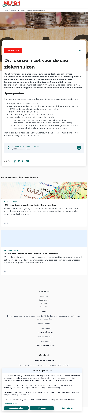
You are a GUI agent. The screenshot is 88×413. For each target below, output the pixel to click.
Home (6, 10)
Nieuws (13, 10)
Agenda (44, 303)
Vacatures (44, 307)
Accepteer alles (16, 408)
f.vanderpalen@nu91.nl (45, 345)
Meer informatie (10, 404)
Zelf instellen (67, 408)
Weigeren (42, 408)
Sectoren (44, 297)
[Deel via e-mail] (27, 161)
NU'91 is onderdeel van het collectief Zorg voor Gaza (30, 205)
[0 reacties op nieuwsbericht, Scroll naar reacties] (7, 161)
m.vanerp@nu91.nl (45, 332)
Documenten (44, 300)
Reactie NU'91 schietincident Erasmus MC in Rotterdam (31, 254)
